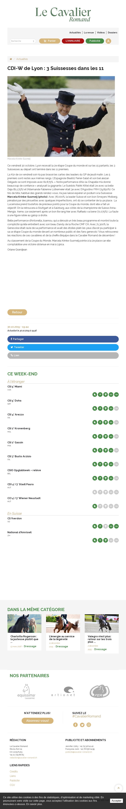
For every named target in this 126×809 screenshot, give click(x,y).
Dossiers (112, 32)
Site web (94, 394)
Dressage (30, 646)
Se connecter (108, 41)
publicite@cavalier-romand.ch (78, 752)
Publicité (95, 40)
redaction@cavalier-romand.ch (23, 757)
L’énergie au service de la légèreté (62, 638)
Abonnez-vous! (37, 721)
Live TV (116, 394)
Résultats (105, 394)
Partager (17, 339)
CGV (12, 785)
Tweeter (17, 347)
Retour (17, 312)
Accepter (116, 800)
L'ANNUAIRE (73, 40)
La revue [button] (89, 32)
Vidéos (101, 32)
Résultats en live (111, 394)
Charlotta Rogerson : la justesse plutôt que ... (24, 639)
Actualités (75, 32)
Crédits (14, 771)
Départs (100, 394)
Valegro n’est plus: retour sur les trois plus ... (100, 639)
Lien (15, 355)
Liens (13, 776)
